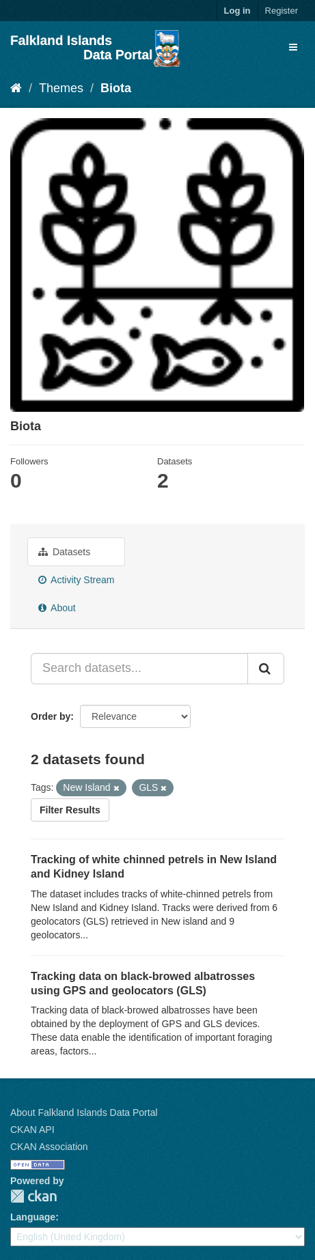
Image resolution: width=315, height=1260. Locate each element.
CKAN (33, 1196)
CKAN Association (49, 1146)
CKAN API (32, 1129)
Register (281, 10)
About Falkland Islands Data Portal (84, 1112)
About (57, 607)
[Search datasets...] (139, 668)
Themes (61, 88)
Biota (115, 88)
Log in (237, 10)
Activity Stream (76, 579)
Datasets (64, 551)
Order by (50, 716)
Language (32, 1217)
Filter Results (70, 809)
